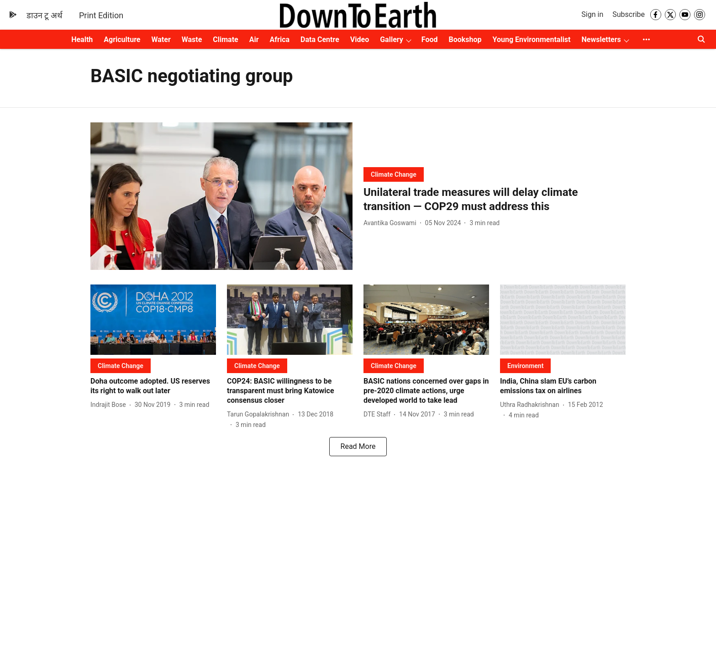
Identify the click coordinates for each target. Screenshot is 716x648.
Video (359, 39)
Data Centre (319, 39)
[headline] (494, 199)
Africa (280, 39)
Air (254, 39)
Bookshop (465, 39)
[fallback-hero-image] (221, 196)
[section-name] (393, 174)
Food (429, 39)
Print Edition (101, 15)
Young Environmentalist (532, 39)
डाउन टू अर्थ (44, 15)
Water (161, 39)
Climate (225, 39)
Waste (192, 39)
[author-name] (391, 223)
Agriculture (122, 39)
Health (82, 39)
